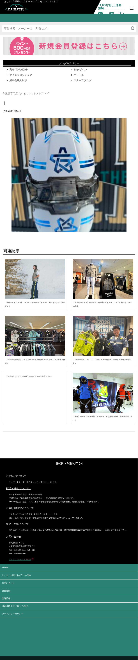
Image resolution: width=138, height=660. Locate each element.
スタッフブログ (82, 80)
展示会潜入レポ (18, 80)
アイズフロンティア (20, 75)
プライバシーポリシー (12, 614)
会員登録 (6, 591)
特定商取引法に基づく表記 (15, 606)
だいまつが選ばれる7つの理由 (16, 575)
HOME (5, 568)
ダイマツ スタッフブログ (20, 559)
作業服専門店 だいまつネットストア (23, 93)
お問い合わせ (8, 583)
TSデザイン (80, 69)
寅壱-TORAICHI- (18, 69)
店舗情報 (6, 598)
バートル (79, 75)
